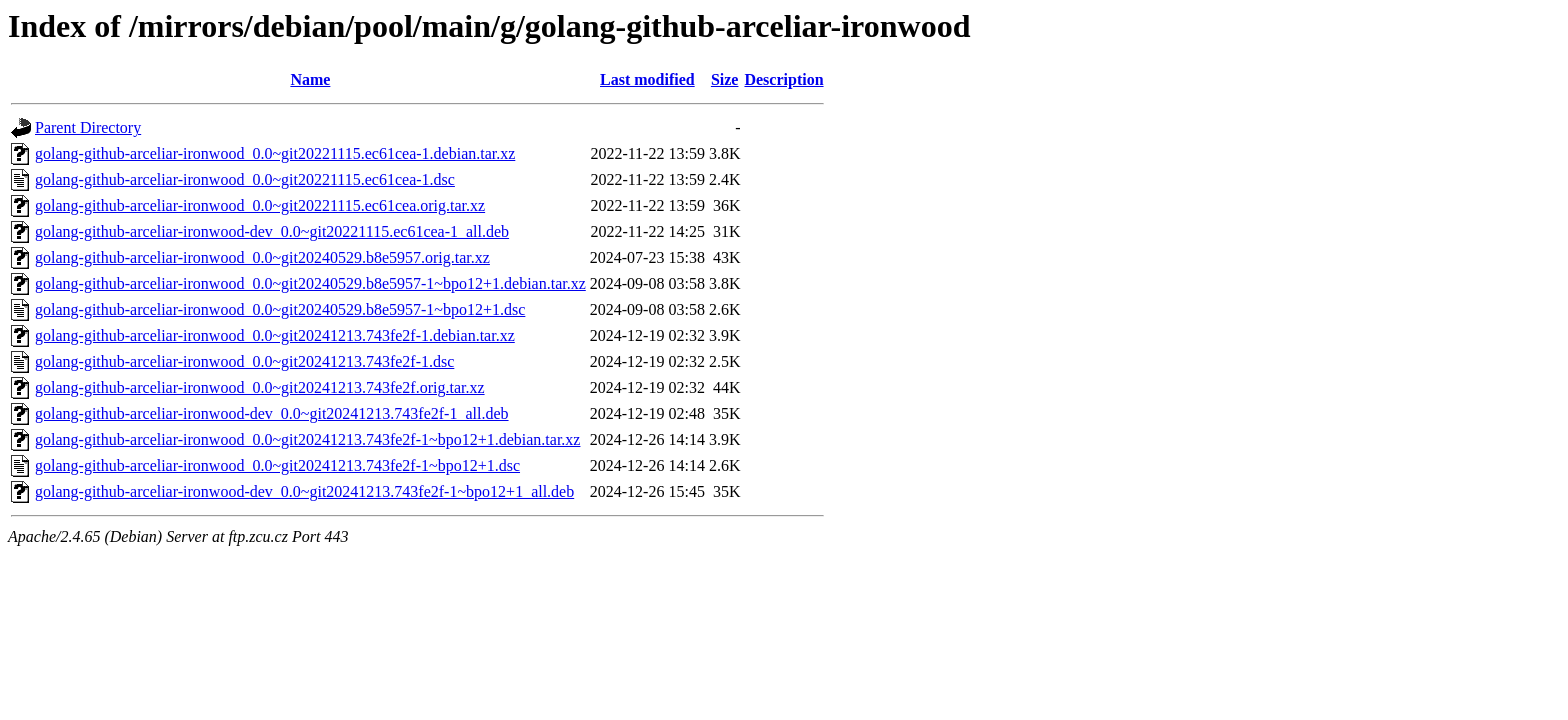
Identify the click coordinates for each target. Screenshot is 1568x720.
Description (783, 79)
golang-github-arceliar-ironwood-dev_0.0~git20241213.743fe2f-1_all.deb (272, 413)
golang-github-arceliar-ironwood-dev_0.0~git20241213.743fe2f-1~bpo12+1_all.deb (304, 491)
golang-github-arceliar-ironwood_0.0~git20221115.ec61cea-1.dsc (245, 179)
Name (310, 79)
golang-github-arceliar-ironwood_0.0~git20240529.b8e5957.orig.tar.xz (262, 257)
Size (725, 79)
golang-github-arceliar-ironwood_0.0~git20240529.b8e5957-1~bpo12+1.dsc (280, 309)
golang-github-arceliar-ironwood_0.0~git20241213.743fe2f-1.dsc (244, 361)
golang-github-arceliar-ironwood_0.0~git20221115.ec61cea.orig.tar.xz (260, 205)
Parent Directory (88, 127)
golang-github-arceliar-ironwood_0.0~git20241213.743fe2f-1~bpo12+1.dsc (277, 465)
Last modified (647, 79)
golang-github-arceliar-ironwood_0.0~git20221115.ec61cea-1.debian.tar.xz (275, 153)
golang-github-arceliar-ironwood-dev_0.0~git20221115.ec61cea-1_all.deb (272, 231)
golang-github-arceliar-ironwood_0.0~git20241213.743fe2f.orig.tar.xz (260, 387)
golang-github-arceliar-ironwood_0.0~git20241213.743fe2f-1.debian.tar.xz (275, 335)
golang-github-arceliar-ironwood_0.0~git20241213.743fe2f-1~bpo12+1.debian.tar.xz (307, 439)
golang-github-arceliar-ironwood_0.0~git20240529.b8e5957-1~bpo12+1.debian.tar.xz (310, 283)
